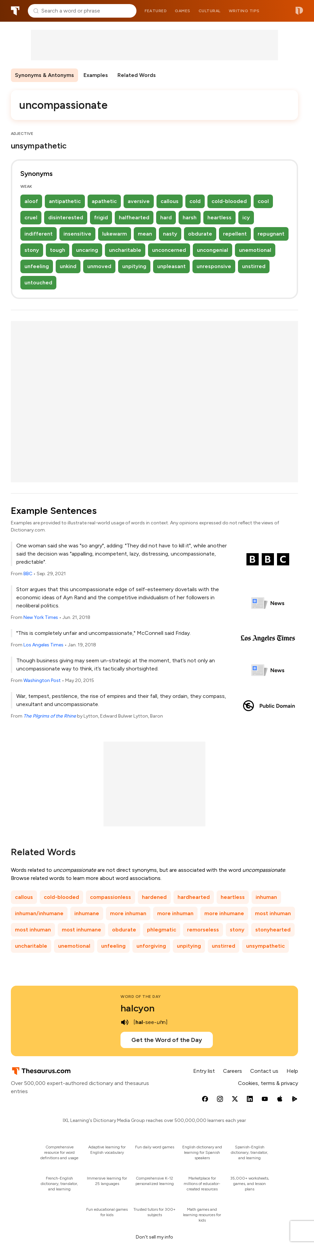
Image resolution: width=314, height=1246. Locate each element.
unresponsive (214, 266)
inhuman (266, 897)
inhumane (86, 913)
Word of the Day (141, 996)
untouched (38, 282)
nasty (170, 233)
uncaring (87, 250)
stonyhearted (273, 929)
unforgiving (151, 946)
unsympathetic (265, 946)
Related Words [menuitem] (136, 75)
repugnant (271, 233)
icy (246, 217)
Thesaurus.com (15, 11)
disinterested (65, 217)
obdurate (200, 233)
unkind (68, 266)
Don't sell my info (154, 1237)
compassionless (110, 897)
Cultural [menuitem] (210, 10)
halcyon (137, 1008)
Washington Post (42, 680)
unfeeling (36, 266)
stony (31, 250)
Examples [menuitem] (96, 75)
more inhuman (128, 913)
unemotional (255, 250)
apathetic (104, 201)
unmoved (99, 266)
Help (292, 1071)
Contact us (264, 1071)
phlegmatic (161, 929)
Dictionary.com (299, 11)
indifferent (38, 233)
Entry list (204, 1071)
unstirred (253, 266)
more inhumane (224, 913)
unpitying (134, 266)
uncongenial (212, 250)
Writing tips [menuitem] (244, 10)
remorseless (203, 929)
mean (145, 233)
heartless (219, 217)
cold (195, 201)
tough (57, 250)
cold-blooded (229, 201)
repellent (235, 233)
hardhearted (194, 897)
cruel (30, 217)
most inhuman (273, 913)
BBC (27, 574)
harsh (190, 217)
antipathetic (65, 201)
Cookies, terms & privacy (268, 1083)
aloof (31, 201)
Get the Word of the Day (166, 1040)
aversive (139, 201)
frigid (101, 217)
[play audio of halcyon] (125, 1022)
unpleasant (171, 266)
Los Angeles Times (43, 645)
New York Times (40, 617)
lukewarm (114, 233)
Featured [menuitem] (156, 10)
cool (263, 201)
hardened (154, 897)
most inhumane (81, 929)
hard (166, 217)
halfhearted (134, 217)
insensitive (77, 233)
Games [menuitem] (182, 10)
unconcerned (169, 250)
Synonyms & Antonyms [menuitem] (44, 75)
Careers (232, 1071)
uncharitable (125, 250)
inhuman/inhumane (39, 913)
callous (170, 201)
